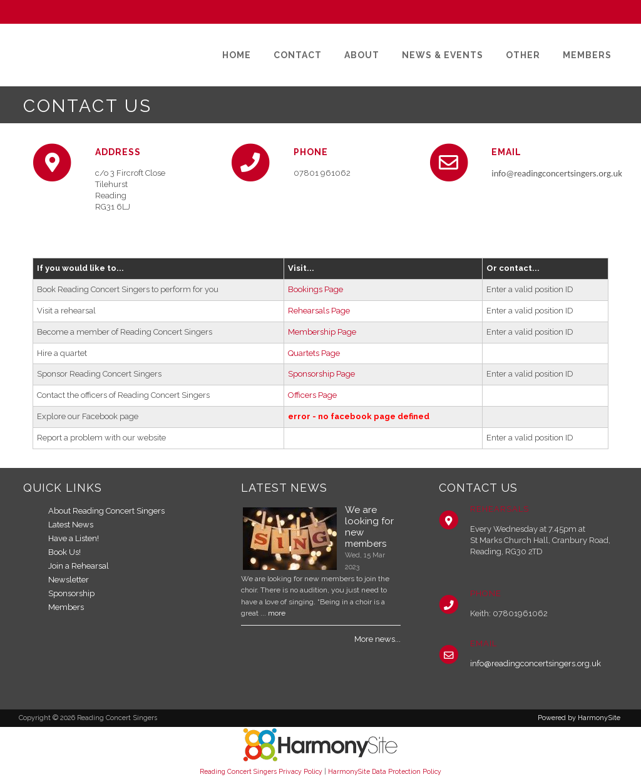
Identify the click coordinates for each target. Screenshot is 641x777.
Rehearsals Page (319, 310)
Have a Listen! (73, 538)
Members (66, 607)
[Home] (236, 55)
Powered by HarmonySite (579, 718)
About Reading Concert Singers (106, 510)
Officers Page (312, 395)
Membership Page (322, 332)
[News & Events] (443, 55)
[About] (362, 55)
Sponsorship (71, 593)
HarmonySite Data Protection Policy (384, 771)
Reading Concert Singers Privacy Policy (261, 771)
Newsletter (68, 579)
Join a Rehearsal (78, 566)
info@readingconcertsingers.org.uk (535, 663)
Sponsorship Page (321, 373)
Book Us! (64, 552)
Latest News (70, 524)
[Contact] (297, 55)
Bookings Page (315, 289)
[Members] (587, 55)
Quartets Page (314, 353)
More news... (377, 639)
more (276, 613)
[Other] (523, 55)
